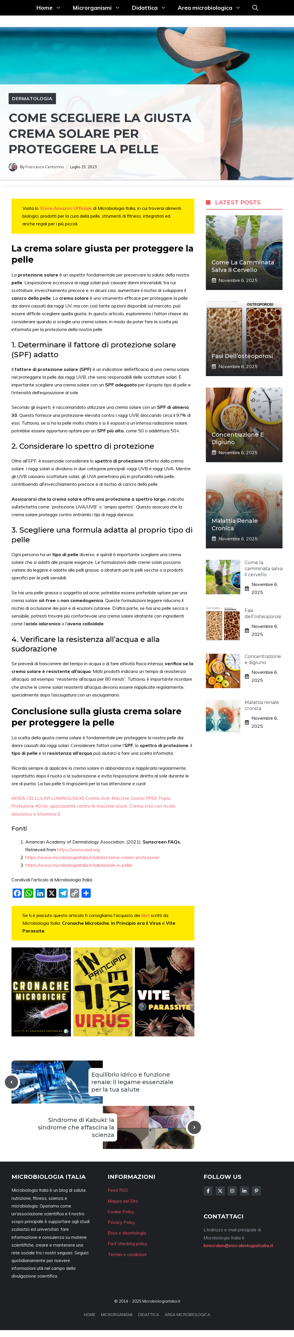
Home (51, 8)
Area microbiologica (212, 8)
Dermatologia (32, 98)
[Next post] (194, 1127)
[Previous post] (11, 1082)
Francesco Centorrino (45, 167)
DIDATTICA (148, 1314)
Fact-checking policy (127, 1243)
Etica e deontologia (127, 1233)
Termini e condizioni (127, 1254)
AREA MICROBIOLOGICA (187, 1314)
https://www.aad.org (78, 849)
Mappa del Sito (123, 1201)
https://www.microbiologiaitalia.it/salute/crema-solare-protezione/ (92, 857)
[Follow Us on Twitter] (220, 1190)
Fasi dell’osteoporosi (242, 356)
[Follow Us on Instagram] (232, 1190)
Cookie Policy (121, 1211)
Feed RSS (118, 1190)
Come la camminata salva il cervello (264, 568)
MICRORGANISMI (116, 1314)
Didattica (152, 8)
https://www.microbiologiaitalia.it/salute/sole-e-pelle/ (79, 865)
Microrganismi (99, 8)
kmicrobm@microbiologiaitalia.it (238, 1245)
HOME (89, 1314)
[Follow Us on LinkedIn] (244, 1190)
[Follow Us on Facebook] (208, 1190)
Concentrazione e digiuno (263, 659)
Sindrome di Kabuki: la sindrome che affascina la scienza (76, 1127)
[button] (255, 8)
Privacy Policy (121, 1222)
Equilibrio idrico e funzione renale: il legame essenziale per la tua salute (132, 1082)
